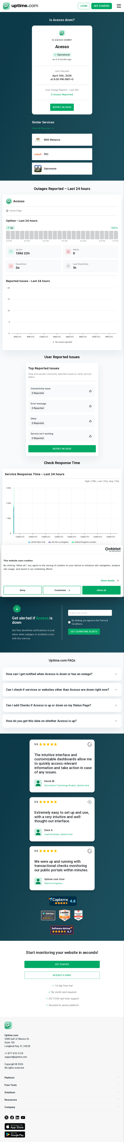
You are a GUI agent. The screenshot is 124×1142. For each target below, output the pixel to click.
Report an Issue (62, 107)
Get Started (62, 580)
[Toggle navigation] (119, 6)
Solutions (62, 1092)
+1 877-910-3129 (14, 1053)
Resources (62, 1099)
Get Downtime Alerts (84, 631)
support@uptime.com (16, 1057)
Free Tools (62, 1085)
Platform (62, 1077)
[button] (62, 674)
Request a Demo (62, 975)
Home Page (14, 211)
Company (62, 1107)
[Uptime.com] (8, 1025)
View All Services (43, 128)
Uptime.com (11, 1035)
